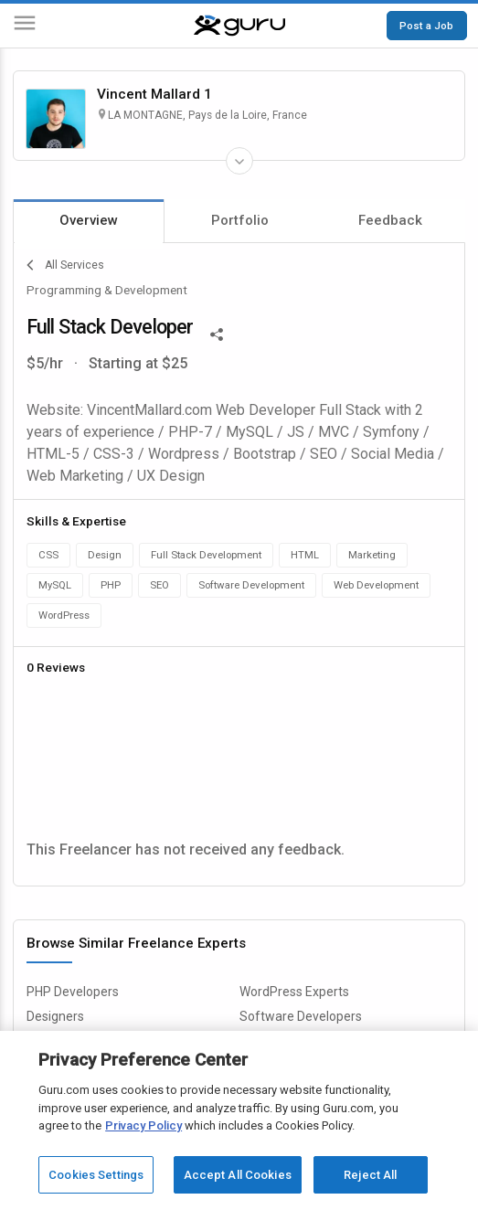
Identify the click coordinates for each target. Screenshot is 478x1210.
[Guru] (239, 25)
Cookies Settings (95, 1175)
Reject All (370, 1175)
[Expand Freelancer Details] (239, 161)
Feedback (390, 220)
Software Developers (300, 1016)
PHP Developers (73, 991)
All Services (65, 265)
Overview (88, 220)
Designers (55, 1016)
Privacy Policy (143, 1125)
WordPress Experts (294, 991)
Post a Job (426, 25)
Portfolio (240, 220)
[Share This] (216, 332)
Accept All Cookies (238, 1175)
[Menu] (24, 26)
